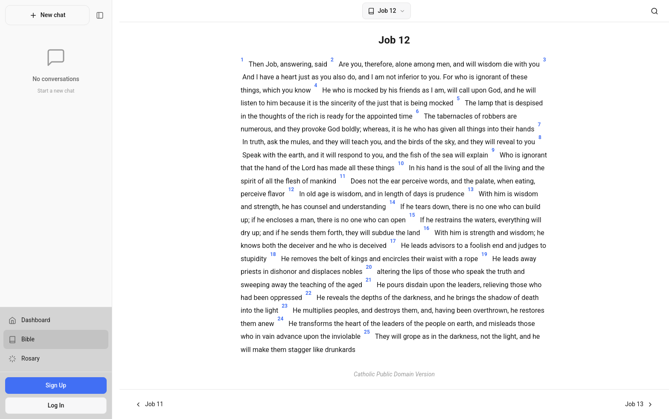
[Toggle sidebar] (107, 15)
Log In (59, 405)
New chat (51, 15)
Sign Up (59, 385)
